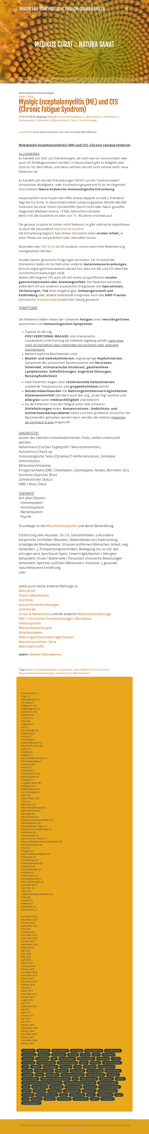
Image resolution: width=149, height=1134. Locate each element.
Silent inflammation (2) (32, 881)
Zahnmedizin (80, 1098)
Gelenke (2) (26, 751)
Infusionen (62, 1070)
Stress (91, 1094)
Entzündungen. (86, 1058)
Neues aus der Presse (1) (33, 838)
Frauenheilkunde (46, 1062)
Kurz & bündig (95, 1070)
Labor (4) (25, 795)
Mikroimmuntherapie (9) (33, 807)
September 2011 (29, 1006)
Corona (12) (27, 717)
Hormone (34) (28, 764)
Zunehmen (107, 1098)
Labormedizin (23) (30, 798)
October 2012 (28, 996)
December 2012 (29, 993)
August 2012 (27, 1000)
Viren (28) (26, 897)
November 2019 (29, 975)
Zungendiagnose (31, 1102)
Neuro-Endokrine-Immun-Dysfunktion (42, 1082)
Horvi (77, 1066)
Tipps (118, 1094)
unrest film (25, 132)
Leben (39, 1074)
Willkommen (26, 80)
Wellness (49, 1098)
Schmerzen (89, 1090)
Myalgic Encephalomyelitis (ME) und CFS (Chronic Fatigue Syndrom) (68, 106)
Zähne (94, 1098)
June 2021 (26, 928)
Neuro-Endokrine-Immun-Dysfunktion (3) (41, 841)
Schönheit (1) (27, 872)
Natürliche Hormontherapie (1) (36, 829)
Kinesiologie (77, 1070)
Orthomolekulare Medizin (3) (35, 853)
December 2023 (29, 916)
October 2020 (28, 941)
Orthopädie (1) (28, 857)
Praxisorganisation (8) (32, 863)
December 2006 (29, 1040)
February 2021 (28, 932)
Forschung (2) (28, 739)
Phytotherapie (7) (29, 860)
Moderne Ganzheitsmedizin (66, 116)
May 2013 (26, 987)
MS (75, 1078)
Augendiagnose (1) (30, 708)
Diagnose (28, 1058)
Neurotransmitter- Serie (37, 642)
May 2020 (26, 956)
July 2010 (25, 1018)
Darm (96, 1054)
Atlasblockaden (48, 299)
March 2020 (27, 962)
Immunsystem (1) (30, 693)
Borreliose (84, 618)
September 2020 (29, 944)
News (26, 1086)
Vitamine (36, 1098)
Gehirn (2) (26, 748)
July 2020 (25, 950)
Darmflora (108, 1054)
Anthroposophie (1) (30, 699)
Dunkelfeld (42, 1058)
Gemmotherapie (112, 1062)
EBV (22, 618)
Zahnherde (27, 609)
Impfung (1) (27, 779)
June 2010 (26, 1021)
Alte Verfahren (60, 1050)
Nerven (120, 1078)
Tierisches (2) (27, 887)
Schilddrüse (54, 1090)
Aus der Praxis (113, 1050)
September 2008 (29, 1027)
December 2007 (29, 1034)
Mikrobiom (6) (28, 804)
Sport (63, 1094)
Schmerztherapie (107, 1090)
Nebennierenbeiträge (94, 614)
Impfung (27, 1070)
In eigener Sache (44, 1070)
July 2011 (25, 1009)
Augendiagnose (93, 1050)
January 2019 (27, 978)
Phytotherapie (73, 1086)
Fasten (115, 1058)
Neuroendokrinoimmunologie (36, 673)
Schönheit (28, 1094)
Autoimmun (110, 116)
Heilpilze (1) (27, 755)
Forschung (28, 1062)
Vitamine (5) (27, 900)
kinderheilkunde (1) (30, 789)
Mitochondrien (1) (30, 816)
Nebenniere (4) (28, 832)
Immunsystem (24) (30, 773)
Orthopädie (56, 1086)
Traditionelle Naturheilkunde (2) (37, 894)
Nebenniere (106, 1078)
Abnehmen (28, 1050)
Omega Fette (39, 1086)
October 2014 (28, 984)
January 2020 (27, 969)
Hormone (43, 120)
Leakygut (27, 1074)
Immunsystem (27, 120)
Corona (85, 1054)
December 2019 (29, 972)
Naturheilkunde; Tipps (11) (34, 826)
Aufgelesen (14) (29, 705)
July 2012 (25, 1003)
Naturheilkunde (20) (31, 823)
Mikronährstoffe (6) (30, 810)
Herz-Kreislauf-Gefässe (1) (34, 758)
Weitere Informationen (45, 654)
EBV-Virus (47, 246)
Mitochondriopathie (69, 229)
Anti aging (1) (27, 702)
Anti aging (77, 1050)
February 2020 (28, 966)
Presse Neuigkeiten (109, 1086)
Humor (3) (26, 767)
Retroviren (39, 1090)
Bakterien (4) (27, 714)
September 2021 (29, 925)
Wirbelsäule (64, 1098)
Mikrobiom (27, 591)
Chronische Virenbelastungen (50, 618)
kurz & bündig (88, 120)
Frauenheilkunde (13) (31, 742)
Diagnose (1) (27, 724)
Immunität (90, 1066)
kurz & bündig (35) (30, 792)
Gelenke (95, 1062)
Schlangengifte (72, 1090)
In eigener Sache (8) (31, 782)
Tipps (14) (26, 891)
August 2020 (27, 947)
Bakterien (44, 1054)
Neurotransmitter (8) (31, 844)
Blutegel (73, 1054)
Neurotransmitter (107, 1082)
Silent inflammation (34, 595)
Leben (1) (26, 801)
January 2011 (27, 1015)
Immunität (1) (28, 770)
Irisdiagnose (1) (28, 785)
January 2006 (27, 1043)
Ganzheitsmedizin (67, 1062)
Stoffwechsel (77, 1094)
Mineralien (113, 1074)
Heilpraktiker (50, 1066)
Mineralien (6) (28, 813)
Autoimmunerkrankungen (39, 604)
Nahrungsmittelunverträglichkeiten (46, 637)
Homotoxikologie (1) (31, 761)
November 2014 (29, 981)
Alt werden (43, 1050)
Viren (74, 120)
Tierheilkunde (105, 1094)
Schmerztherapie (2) (31, 869)
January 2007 (27, 1037)
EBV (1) (24, 727)
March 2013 (27, 990)
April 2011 (26, 1012)
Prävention (90, 1086)
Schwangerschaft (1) (31, 878)
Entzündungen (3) (30, 730)
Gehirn (84, 1062)
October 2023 (28, 922)
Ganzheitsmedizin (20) (32, 745)
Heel (25, 1066)
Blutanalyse (59, 1054)
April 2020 (26, 959)
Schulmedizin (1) (29, 875)
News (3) (25, 847)
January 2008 (27, 1030)
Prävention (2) (28, 866)
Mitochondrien (60, 120)
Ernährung (103, 1058)
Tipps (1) (25, 696)
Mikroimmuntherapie (35, 628)
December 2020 (29, 935)
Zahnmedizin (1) (29, 909)
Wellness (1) (27, 903)
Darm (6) (25, 721)
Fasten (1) (26, 736)
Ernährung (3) (28, 733)
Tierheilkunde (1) (29, 884)
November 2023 (29, 919)
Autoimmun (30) (29, 711)
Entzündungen (67, 1058)
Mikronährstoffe (31, 646)
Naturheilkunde (88, 1078)
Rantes (26, 1090)
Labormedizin (93, 116)
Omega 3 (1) (27, 850)
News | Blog (42, 80)
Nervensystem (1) (30, 835)
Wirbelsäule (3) (28, 906)
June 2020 (26, 953)
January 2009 (27, 1024)
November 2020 (29, 938)
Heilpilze (36, 1066)
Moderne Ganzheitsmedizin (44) (37, 819)
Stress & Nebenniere (34, 614)
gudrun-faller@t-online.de (74, 1128)
